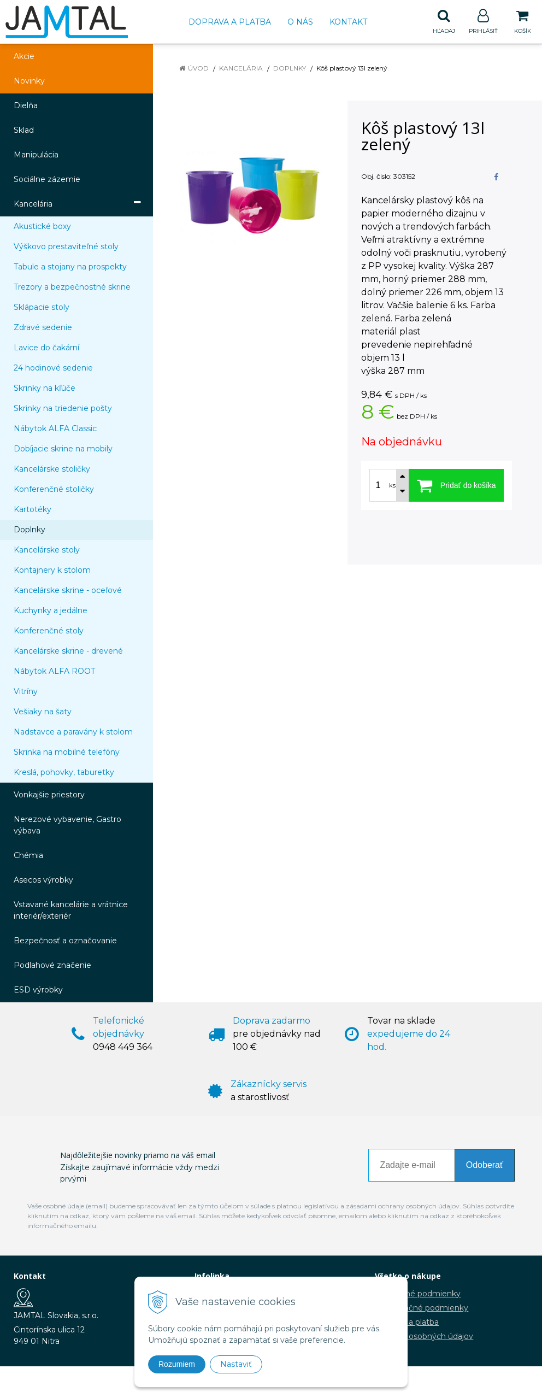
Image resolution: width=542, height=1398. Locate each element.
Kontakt (348, 22)
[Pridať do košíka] (456, 485)
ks (392, 485)
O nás (300, 22)
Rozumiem (176, 1364)
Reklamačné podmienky (421, 1308)
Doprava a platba (229, 22)
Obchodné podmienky (418, 1294)
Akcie (24, 56)
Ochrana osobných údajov (424, 1336)
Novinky (29, 81)
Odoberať (484, 1165)
